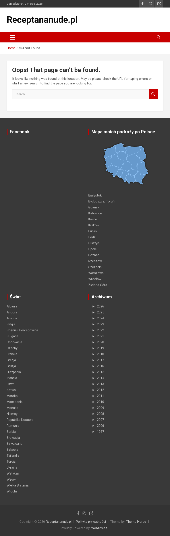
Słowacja (13, 438)
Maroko (12, 396)
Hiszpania (14, 372)
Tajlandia (13, 456)
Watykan (13, 473)
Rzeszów (95, 261)
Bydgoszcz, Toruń (101, 201)
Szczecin (95, 267)
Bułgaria (12, 336)
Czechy (12, 348)
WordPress (99, 528)
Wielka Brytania (18, 485)
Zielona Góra (97, 285)
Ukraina (12, 467)
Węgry (11, 479)
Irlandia (12, 378)
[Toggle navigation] (12, 37)
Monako (12, 408)
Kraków (93, 225)
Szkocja (12, 450)
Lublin (92, 231)
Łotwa (11, 390)
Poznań (93, 255)
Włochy (12, 491)
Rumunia (13, 426)
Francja (12, 354)
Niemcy (12, 414)
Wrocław (94, 279)
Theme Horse (136, 522)
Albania (12, 306)
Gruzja (11, 366)
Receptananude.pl (42, 20)
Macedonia (15, 402)
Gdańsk (93, 207)
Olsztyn (93, 243)
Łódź (91, 237)
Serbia (11, 432)
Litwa (10, 384)
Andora (12, 312)
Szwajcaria (14, 444)
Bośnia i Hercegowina (22, 330)
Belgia (11, 324)
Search (153, 94)
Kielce (92, 219)
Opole (92, 249)
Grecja (11, 360)
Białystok (95, 195)
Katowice (95, 213)
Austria (12, 318)
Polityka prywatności (91, 522)
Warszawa (96, 273)
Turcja (11, 462)
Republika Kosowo (20, 420)
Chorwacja (14, 342)
